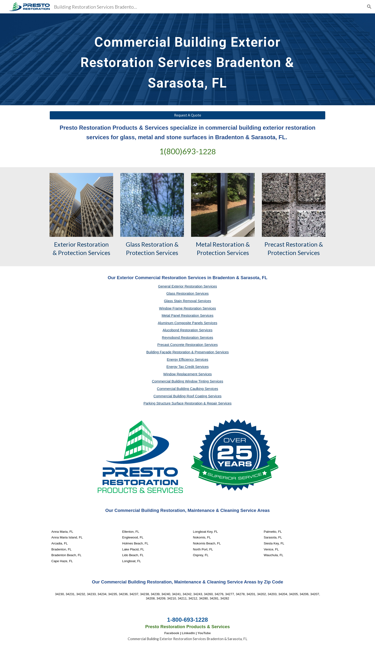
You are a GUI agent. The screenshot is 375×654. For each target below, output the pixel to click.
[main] (187, 59)
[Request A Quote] (187, 115)
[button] (369, 6)
